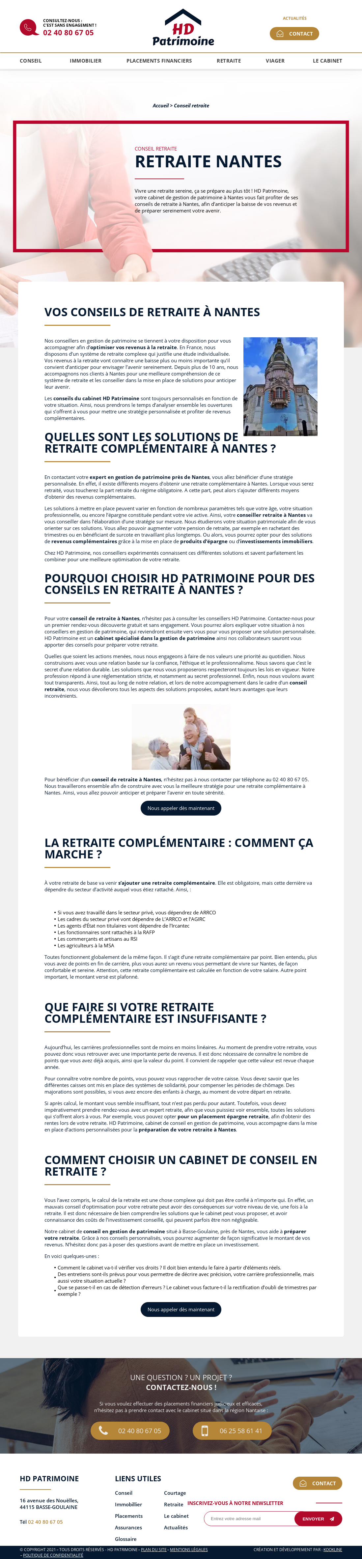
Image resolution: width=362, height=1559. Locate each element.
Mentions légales (189, 1549)
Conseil (31, 60)
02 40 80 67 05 (68, 32)
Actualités (295, 18)
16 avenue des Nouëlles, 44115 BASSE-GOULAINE (49, 1503)
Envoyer (318, 1518)
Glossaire (126, 1539)
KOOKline (332, 1549)
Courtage (175, 1492)
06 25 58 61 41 (232, 1430)
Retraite (229, 60)
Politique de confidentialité (53, 1555)
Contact (301, 33)
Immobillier (128, 1504)
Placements (129, 1516)
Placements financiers (159, 60)
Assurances (128, 1527)
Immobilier (85, 60)
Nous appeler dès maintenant (181, 808)
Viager (275, 60)
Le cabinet (327, 60)
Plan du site (154, 1549)
